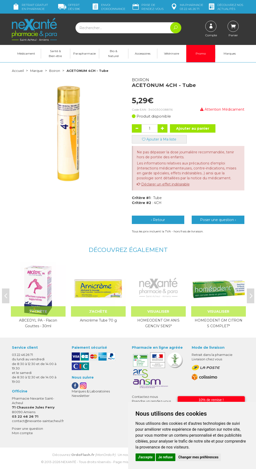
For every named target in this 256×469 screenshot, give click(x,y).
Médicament (26, 53)
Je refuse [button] (165, 457)
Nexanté (68, 462)
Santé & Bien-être (55, 53)
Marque (37, 70)
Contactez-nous (145, 397)
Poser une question (27, 428)
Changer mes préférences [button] (198, 457)
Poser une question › (218, 220)
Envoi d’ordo (108, 7)
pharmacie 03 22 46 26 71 (186, 7)
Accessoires (142, 53)
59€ (69, 7)
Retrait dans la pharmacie (212, 355)
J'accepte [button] (145, 457)
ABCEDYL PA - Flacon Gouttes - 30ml (38, 323)
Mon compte (22, 433)
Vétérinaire (171, 53)
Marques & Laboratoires (91, 391)
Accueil (18, 70)
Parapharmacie (84, 53)
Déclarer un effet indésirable (165, 184)
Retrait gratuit (30, 7)
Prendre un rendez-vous (151, 401)
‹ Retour (158, 220)
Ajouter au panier (192, 128)
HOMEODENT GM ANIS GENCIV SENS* (158, 323)
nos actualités (225, 7)
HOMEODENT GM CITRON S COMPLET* (218, 323)
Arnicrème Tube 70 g (98, 320)
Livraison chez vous (207, 359)
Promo (201, 53)
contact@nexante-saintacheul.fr (38, 421)
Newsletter (81, 396)
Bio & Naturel (113, 53)
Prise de (147, 7)
